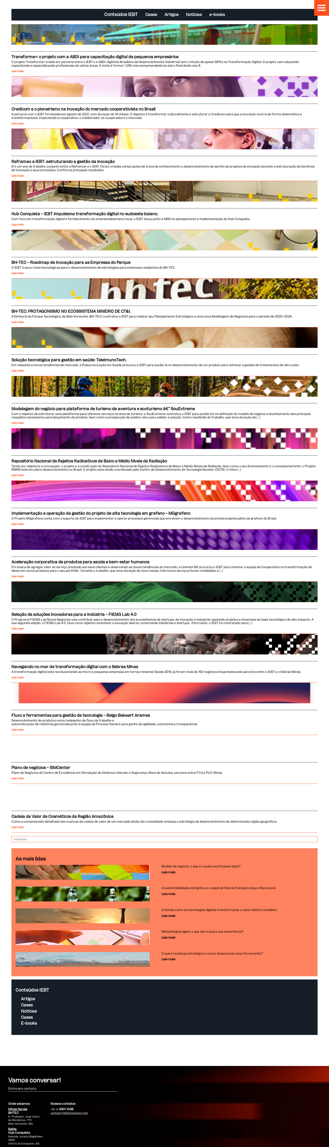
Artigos (171, 15)
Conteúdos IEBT (121, 14)
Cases (151, 15)
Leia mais (17, 71)
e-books (217, 15)
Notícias (194, 15)
